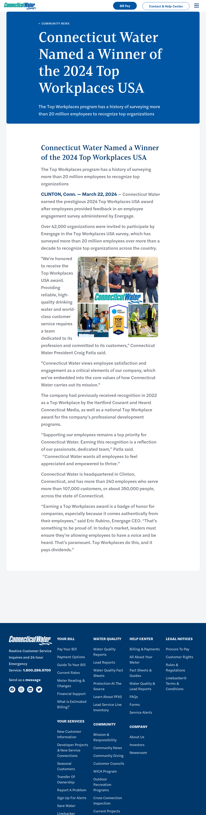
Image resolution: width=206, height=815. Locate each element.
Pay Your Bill (67, 648)
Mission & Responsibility (104, 737)
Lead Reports (104, 662)
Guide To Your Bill (71, 664)
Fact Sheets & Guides (140, 672)
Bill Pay (125, 5)
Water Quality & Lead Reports (142, 686)
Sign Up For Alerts (71, 797)
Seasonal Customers (66, 766)
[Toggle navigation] (196, 5)
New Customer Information (69, 734)
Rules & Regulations (175, 667)
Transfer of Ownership (66, 779)
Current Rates (68, 672)
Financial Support (71, 693)
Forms (135, 704)
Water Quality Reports (104, 651)
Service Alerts (141, 712)
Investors (137, 744)
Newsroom (138, 752)
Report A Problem (71, 789)
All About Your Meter (141, 659)
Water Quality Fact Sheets (108, 672)
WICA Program (105, 771)
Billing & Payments (145, 648)
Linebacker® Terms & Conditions (176, 683)
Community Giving (108, 755)
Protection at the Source (107, 686)
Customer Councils (108, 763)
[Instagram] (21, 689)
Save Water (66, 805)
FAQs (134, 696)
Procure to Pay (177, 648)
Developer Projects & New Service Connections (72, 750)
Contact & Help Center (166, 6)
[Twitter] (39, 689)
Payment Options (71, 656)
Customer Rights (179, 656)
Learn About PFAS (107, 696)
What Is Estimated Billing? (72, 704)
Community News (107, 747)
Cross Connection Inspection (107, 800)
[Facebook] (12, 689)
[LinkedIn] (30, 689)
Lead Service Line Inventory (107, 707)
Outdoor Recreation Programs (102, 784)
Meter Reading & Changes (71, 683)
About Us (137, 736)
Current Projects (106, 810)
